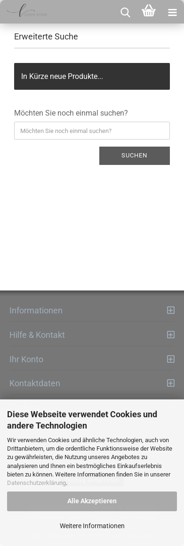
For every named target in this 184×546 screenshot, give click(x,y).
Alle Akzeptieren (92, 501)
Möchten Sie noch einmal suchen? (71, 113)
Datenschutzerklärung (36, 482)
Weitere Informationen (92, 526)
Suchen (134, 155)
